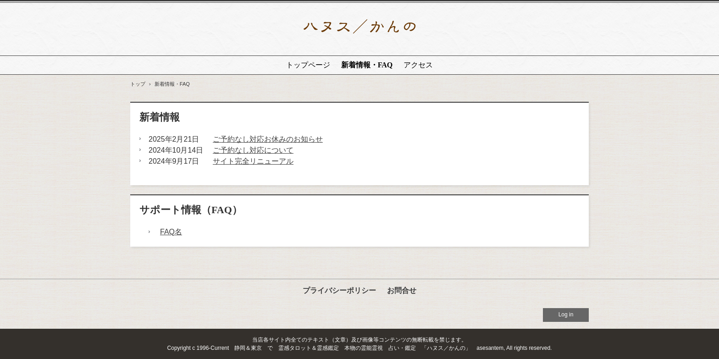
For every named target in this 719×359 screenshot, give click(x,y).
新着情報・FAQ (367, 65)
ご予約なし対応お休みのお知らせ (268, 139)
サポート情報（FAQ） (190, 209)
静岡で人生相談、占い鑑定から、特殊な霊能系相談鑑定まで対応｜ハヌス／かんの (359, 29)
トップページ (308, 65)
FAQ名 (171, 232)
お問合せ (401, 290)
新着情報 (159, 117)
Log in (566, 314)
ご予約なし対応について (253, 150)
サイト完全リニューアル (253, 161)
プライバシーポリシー (339, 290)
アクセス (418, 65)
